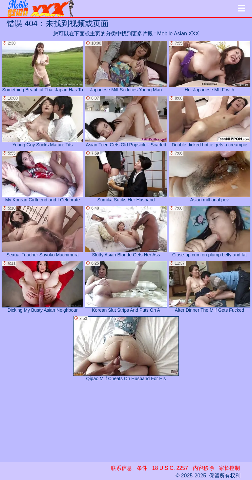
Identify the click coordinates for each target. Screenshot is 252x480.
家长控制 (229, 468)
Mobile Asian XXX (178, 33)
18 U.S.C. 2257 (170, 468)
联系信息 (121, 468)
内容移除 (203, 468)
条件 (142, 468)
